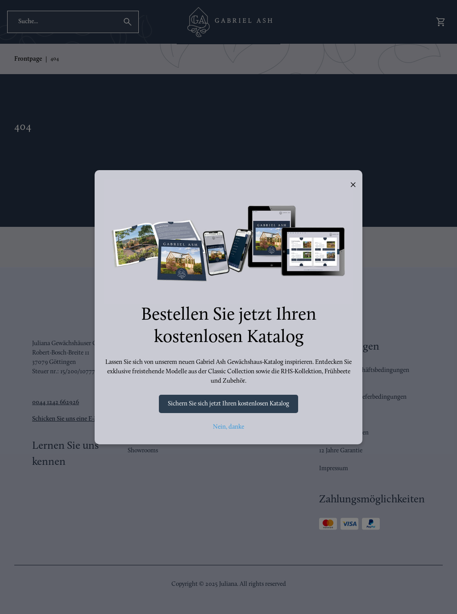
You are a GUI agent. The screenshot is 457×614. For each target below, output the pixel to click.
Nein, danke (228, 427)
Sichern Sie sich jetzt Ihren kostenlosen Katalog (228, 404)
